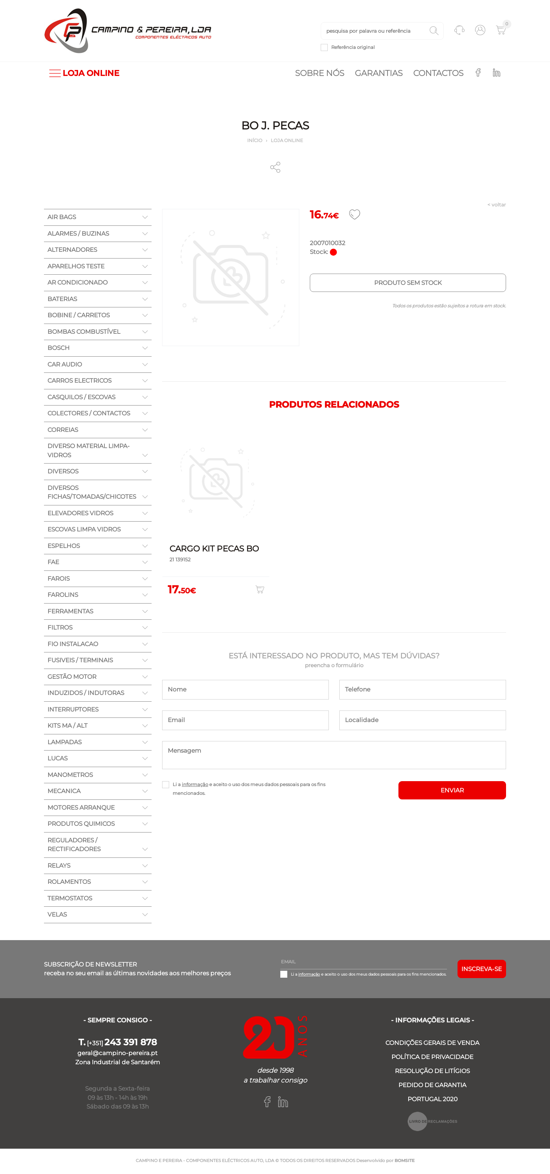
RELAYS (58, 866)
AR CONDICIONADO (77, 283)
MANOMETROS (70, 776)
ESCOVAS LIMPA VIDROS (84, 530)
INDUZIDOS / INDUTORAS (85, 694)
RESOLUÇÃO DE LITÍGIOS (432, 1072)
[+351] (117, 1044)
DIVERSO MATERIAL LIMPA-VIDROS (88, 452)
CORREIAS (62, 431)
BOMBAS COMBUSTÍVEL (83, 333)
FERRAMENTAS (70, 612)
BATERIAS (62, 300)
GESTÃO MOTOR (71, 678)
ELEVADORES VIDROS (80, 514)
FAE (53, 563)
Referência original (353, 48)
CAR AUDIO (64, 365)
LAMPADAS (64, 743)
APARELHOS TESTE (75, 267)
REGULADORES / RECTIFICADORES (74, 846)
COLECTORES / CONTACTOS (88, 414)
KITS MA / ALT (67, 726)
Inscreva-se (481, 970)
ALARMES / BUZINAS (78, 234)
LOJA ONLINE (84, 75)
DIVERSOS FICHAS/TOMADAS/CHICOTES (91, 494)
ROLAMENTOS (69, 883)
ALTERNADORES (72, 251)
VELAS (57, 915)
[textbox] (382, 31)
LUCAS (57, 759)
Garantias (379, 74)
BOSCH (58, 349)
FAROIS (58, 579)
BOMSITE (405, 1162)
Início (254, 142)
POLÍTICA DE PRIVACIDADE (432, 1058)
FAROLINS (62, 596)
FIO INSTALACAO (72, 645)
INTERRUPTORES (72, 710)
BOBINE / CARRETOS (78, 316)
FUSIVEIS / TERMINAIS (80, 661)
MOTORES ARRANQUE (81, 808)
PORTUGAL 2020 (433, 1100)
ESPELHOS (63, 547)
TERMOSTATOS (69, 899)
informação (195, 786)
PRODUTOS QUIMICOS (81, 825)
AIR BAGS (61, 218)
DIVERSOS (62, 472)
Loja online (287, 142)
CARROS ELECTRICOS (79, 381)
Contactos (438, 74)
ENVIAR (452, 791)
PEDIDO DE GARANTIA (432, 1086)
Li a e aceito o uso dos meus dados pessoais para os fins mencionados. (249, 790)
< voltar (496, 206)
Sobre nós (319, 74)
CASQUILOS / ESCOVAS (81, 398)
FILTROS (59, 628)
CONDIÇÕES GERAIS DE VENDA (432, 1044)
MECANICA (64, 792)
